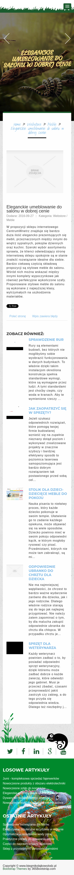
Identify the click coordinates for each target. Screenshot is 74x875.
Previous (6, 42)
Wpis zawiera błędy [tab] (45, 316)
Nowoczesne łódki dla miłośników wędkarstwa (33, 802)
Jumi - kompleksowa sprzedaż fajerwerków (31, 778)
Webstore (34, 124)
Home (16, 124)
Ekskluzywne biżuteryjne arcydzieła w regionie (33, 829)
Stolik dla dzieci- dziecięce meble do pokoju (48, 494)
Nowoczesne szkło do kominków (24, 788)
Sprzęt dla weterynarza (42, 646)
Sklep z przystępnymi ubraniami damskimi (30, 848)
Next (67, 42)
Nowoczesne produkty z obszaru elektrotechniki (34, 783)
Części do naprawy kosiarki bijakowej (27, 843)
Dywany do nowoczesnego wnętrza (26, 797)
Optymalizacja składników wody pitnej (27, 834)
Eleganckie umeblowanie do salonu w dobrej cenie (37, 130)
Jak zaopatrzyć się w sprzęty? (47, 411)
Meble (51, 124)
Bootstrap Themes (15, 868)
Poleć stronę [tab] (17, 316)
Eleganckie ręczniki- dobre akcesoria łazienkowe (34, 793)
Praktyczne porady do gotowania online (28, 839)
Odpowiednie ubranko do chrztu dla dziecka (42, 573)
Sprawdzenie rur (46, 340)
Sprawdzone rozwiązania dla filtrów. (26, 824)
